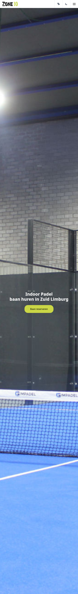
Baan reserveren (39, 309)
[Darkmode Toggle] (66, 4)
